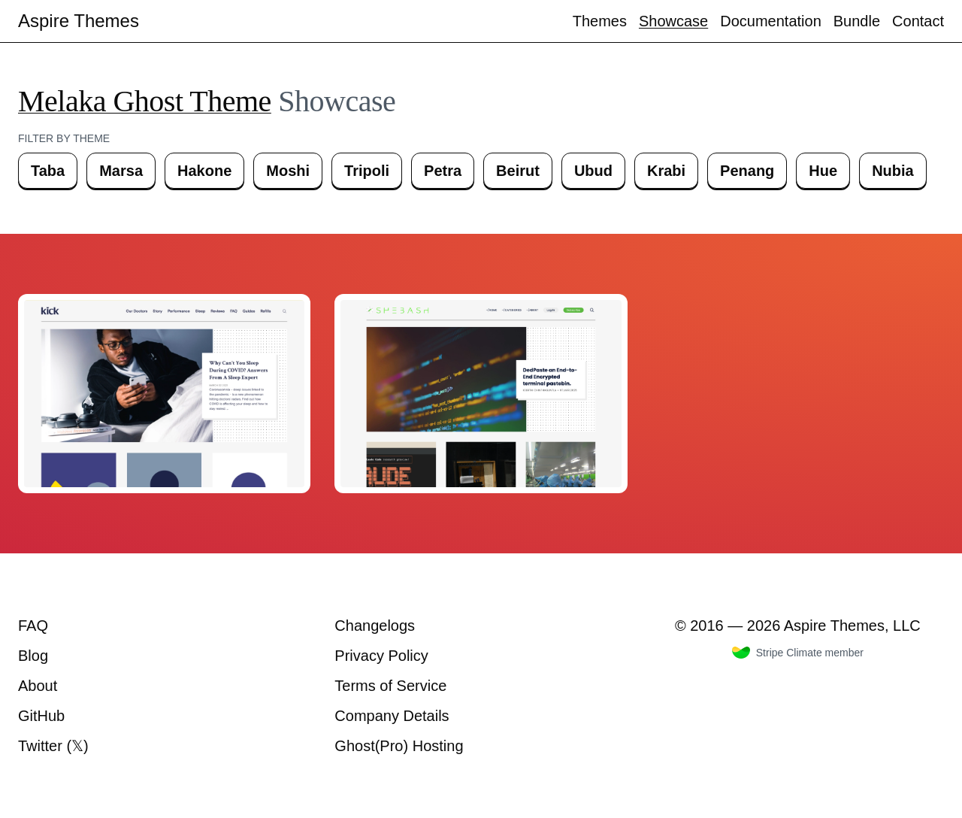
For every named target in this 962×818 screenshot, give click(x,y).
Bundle (856, 21)
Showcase (673, 21)
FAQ (33, 625)
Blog (33, 655)
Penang (747, 170)
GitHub (41, 715)
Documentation (770, 21)
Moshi (288, 170)
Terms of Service (390, 685)
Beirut (518, 170)
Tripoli (366, 170)
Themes (600, 21)
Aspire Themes (78, 21)
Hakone (204, 170)
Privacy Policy (381, 655)
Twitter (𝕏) (53, 746)
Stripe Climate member (798, 653)
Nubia (893, 170)
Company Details (391, 715)
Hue (823, 170)
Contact (918, 21)
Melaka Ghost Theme (144, 101)
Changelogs (374, 625)
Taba (48, 170)
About (37, 685)
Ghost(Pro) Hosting (398, 746)
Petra (442, 170)
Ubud (593, 170)
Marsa (121, 170)
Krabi (666, 170)
